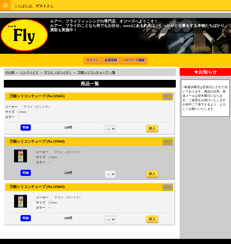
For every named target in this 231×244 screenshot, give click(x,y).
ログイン (92, 60)
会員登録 (111, 60)
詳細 (167, 96)
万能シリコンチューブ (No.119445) (35, 96)
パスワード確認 (134, 60)
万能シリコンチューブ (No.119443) (35, 187)
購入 (152, 128)
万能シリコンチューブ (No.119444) (35, 141)
